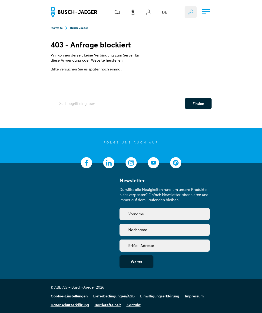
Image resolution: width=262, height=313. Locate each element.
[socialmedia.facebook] (86, 162)
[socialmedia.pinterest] (175, 162)
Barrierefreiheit (108, 305)
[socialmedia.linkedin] (108, 162)
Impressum (194, 296)
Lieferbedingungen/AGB (114, 296)
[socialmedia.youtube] (153, 162)
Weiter (136, 261)
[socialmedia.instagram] (131, 162)
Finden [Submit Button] (198, 103)
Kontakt (133, 305)
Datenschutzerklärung (70, 305)
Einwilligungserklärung (159, 296)
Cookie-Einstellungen (69, 296)
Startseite (57, 28)
